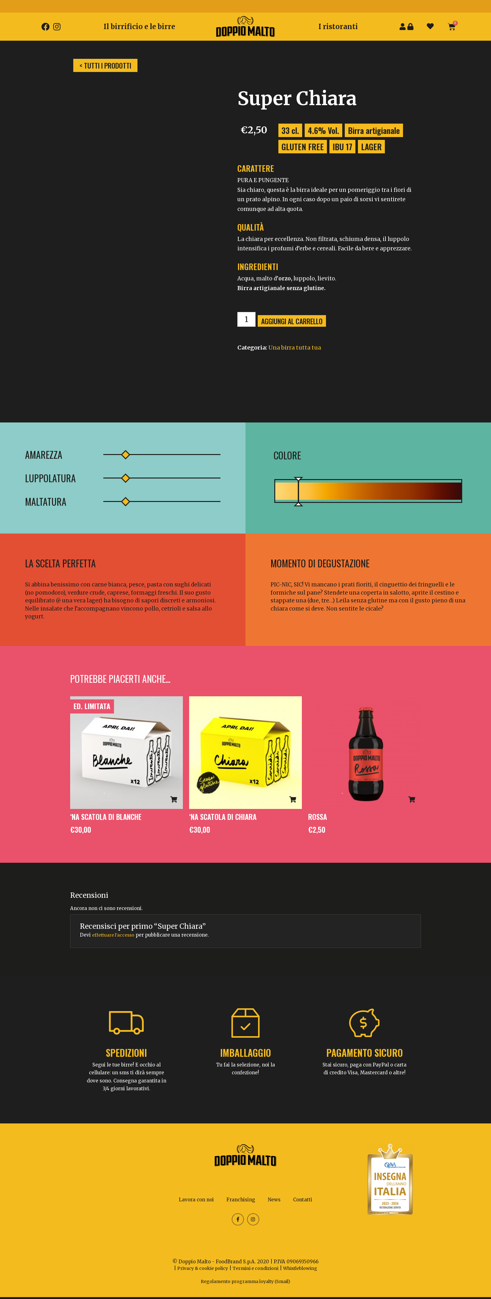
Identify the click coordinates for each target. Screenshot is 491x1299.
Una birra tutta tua (294, 347)
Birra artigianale (374, 130)
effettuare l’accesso (115, 935)
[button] (105, 65)
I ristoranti (338, 26)
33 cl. (290, 130)
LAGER (371, 146)
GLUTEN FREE (303, 146)
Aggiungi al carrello (294, 321)
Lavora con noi (196, 1200)
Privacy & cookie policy (199, 1270)
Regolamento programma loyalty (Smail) (245, 1283)
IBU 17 (342, 146)
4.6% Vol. (323, 130)
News (274, 1200)
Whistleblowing (304, 1270)
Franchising (240, 1200)
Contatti (302, 1200)
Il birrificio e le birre (139, 26)
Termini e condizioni (256, 1270)
